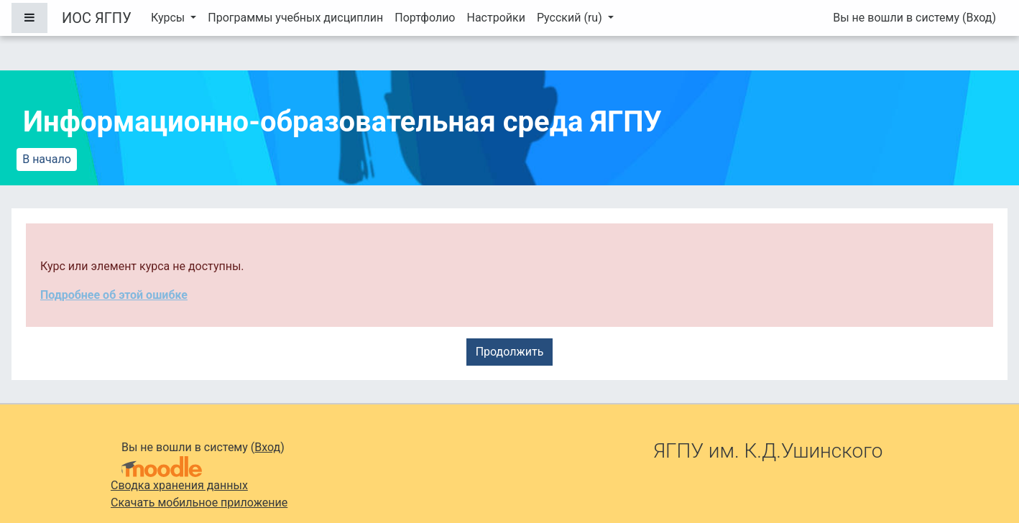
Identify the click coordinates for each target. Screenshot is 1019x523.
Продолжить (510, 351)
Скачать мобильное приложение (199, 502)
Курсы (169, 17)
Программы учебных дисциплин (295, 17)
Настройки (495, 17)
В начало (46, 159)
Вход (979, 17)
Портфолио (425, 17)
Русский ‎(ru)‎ (571, 17)
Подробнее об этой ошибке (114, 295)
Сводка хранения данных (179, 485)
